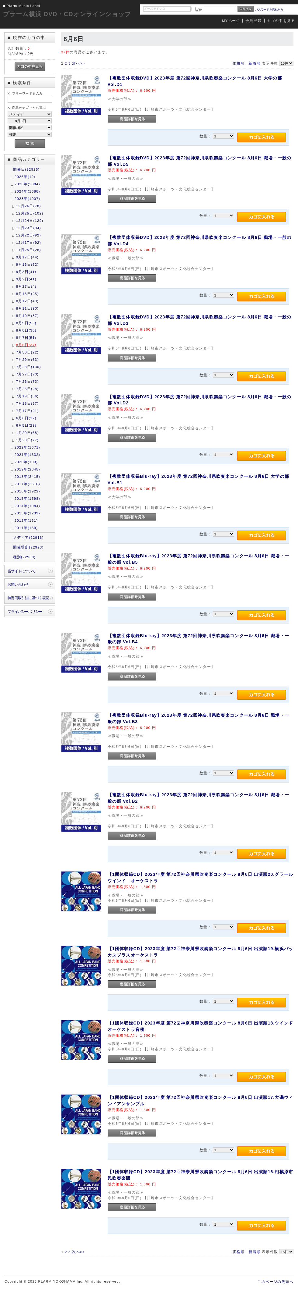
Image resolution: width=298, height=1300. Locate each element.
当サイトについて (21, 571)
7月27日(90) (27, 374)
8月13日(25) (27, 294)
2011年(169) (26, 528)
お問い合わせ (18, 584)
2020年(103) (26, 462)
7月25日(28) (27, 389)
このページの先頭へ (275, 1282)
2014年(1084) (27, 506)
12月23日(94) (28, 228)
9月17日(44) (27, 257)
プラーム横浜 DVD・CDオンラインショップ (67, 14)
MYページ (231, 21)
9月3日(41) (26, 272)
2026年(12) (25, 177)
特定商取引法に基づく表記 (28, 598)
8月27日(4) (26, 286)
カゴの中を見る (281, 21)
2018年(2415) (27, 476)
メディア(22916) (28, 537)
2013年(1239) (27, 513)
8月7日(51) (26, 337)
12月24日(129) (29, 220)
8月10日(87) (27, 316)
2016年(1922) (27, 491)
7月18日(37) (27, 403)
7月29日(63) (27, 359)
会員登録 (253, 21)
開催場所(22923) (28, 547)
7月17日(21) (27, 411)
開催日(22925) (26, 169)
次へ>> (78, 63)
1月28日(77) (27, 440)
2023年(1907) (27, 199)
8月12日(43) (27, 301)
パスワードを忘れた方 (269, 9)
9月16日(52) (27, 264)
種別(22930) (24, 557)
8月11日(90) (27, 308)
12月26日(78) (28, 206)
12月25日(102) (29, 213)
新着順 (254, 63)
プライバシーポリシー (25, 611)
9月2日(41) (26, 279)
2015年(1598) (27, 498)
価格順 (238, 63)
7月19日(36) (27, 396)
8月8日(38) (26, 330)
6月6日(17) (26, 418)
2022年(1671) (27, 447)
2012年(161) (26, 520)
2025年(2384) (27, 184)
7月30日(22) (27, 352)
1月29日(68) (27, 433)
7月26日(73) (27, 381)
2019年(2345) (27, 469)
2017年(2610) (27, 484)
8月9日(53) (26, 323)
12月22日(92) (28, 235)
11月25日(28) (28, 250)
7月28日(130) (28, 367)
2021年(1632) (27, 454)
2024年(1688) (27, 191)
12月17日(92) (28, 242)
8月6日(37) (26, 345)
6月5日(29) (26, 425)
